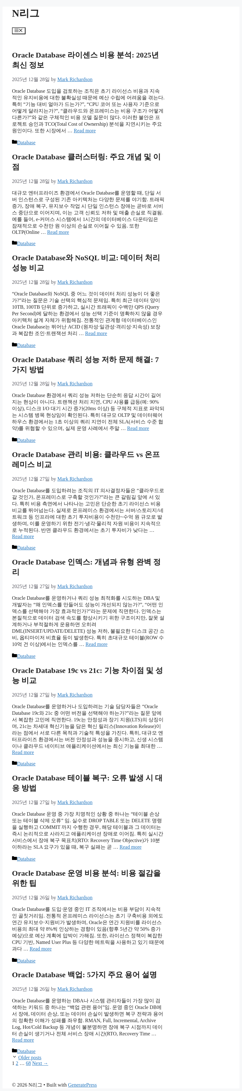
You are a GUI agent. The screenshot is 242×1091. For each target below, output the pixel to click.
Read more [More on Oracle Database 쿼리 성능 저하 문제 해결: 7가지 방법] (138, 428)
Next (40, 1063)
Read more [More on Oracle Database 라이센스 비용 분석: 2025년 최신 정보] (85, 130)
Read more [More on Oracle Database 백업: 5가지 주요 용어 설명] (23, 1040)
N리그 (25, 13)
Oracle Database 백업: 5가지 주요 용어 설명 (84, 975)
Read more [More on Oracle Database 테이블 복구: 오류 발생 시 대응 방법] (130, 847)
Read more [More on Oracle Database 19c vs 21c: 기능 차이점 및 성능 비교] (23, 752)
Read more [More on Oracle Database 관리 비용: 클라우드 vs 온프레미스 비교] (23, 536)
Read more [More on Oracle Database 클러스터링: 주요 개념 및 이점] (58, 232)
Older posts (29, 1057)
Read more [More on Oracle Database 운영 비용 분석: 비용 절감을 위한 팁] (41, 948)
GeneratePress (82, 1085)
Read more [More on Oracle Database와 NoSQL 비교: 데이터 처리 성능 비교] (96, 333)
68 (28, 1063)
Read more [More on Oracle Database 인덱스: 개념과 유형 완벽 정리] (96, 644)
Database (26, 142)
